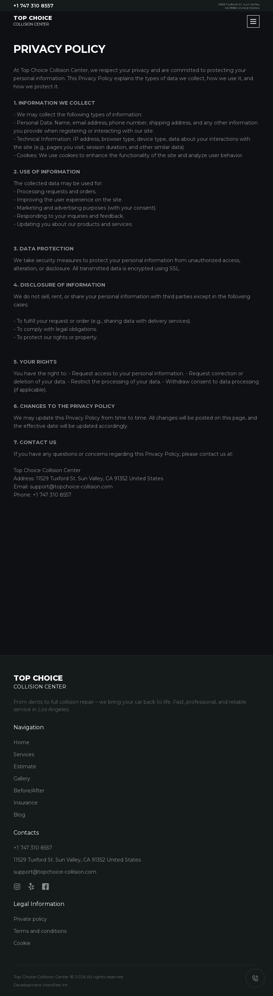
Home (22, 742)
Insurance (26, 802)
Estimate (25, 766)
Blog (19, 815)
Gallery (22, 778)
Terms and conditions (40, 931)
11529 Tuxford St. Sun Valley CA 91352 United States (238, 6)
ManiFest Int (55, 984)
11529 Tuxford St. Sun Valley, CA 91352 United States (77, 860)
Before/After (29, 790)
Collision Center (33, 21)
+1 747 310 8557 (33, 5)
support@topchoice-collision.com (55, 872)
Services (24, 754)
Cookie (22, 943)
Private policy (30, 919)
